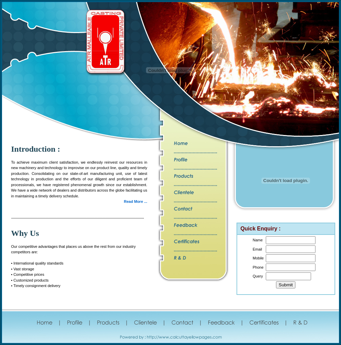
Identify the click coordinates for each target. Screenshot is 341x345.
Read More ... (135, 201)
